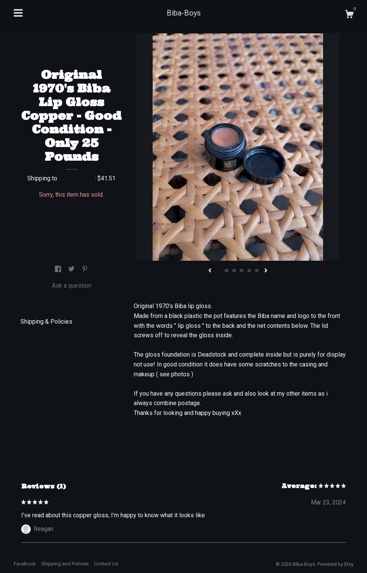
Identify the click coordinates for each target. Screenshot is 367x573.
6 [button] (257, 270)
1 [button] (219, 270)
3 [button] (234, 270)
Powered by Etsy (335, 564)
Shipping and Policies (65, 564)
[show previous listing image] (210, 271)
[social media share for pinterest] (85, 269)
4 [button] (242, 270)
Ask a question (71, 285)
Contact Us (106, 564)
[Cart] (349, 15)
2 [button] (226, 270)
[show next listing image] (266, 271)
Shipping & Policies (46, 321)
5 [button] (249, 270)
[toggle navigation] (18, 13)
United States (77, 178)
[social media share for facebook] (58, 269)
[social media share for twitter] (72, 269)
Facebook (25, 564)
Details (33, 305)
